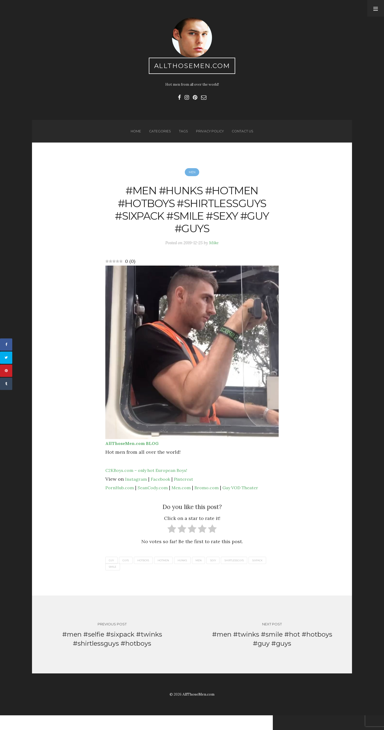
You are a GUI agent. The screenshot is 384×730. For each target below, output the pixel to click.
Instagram (137, 490)
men (209, 572)
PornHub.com (121, 499)
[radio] (171, 541)
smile (135, 579)
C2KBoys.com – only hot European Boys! (151, 482)
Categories (158, 135)
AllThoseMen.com (192, 67)
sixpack (115, 579)
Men (192, 178)
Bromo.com (216, 499)
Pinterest (188, 490)
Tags (182, 135)
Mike (215, 253)
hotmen (171, 572)
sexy (226, 572)
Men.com (188, 499)
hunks (192, 572)
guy (112, 572)
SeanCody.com (157, 499)
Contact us (244, 135)
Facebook (163, 490)
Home (133, 135)
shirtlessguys (250, 572)
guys (129, 572)
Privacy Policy (210, 135)
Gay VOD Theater (253, 499)
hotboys (148, 572)
